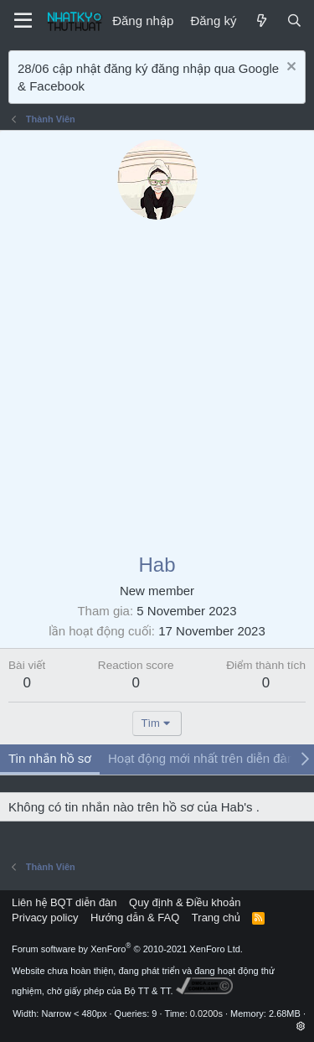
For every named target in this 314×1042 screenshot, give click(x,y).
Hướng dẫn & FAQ (134, 917)
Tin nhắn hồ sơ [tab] (49, 758)
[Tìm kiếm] (294, 20)
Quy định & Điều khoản (184, 902)
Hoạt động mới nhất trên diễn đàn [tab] (201, 758)
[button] (301, 1026)
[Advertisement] (157, 385)
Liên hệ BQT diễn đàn (64, 902)
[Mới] (261, 20)
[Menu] (23, 21)
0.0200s (206, 1013)
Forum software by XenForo (127, 949)
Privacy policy (45, 917)
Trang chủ (216, 917)
